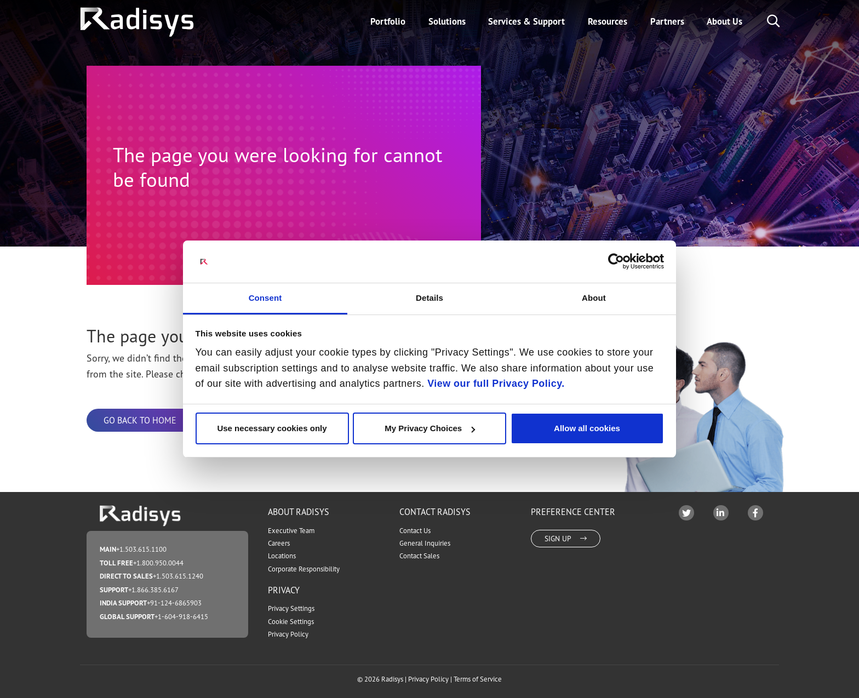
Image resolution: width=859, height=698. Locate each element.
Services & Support (526, 21)
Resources (607, 21)
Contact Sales (419, 555)
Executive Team (291, 530)
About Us (724, 21)
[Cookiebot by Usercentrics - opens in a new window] (616, 261)
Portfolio (387, 21)
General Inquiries (424, 543)
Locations (282, 555)
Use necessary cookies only (272, 428)
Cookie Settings (291, 621)
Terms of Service (478, 679)
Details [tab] (429, 297)
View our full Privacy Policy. (496, 383)
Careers (279, 543)
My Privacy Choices (430, 428)
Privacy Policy (288, 634)
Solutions (447, 21)
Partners (667, 21)
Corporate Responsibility (304, 569)
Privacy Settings (291, 608)
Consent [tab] (265, 297)
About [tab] (594, 297)
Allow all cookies (587, 428)
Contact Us (415, 530)
